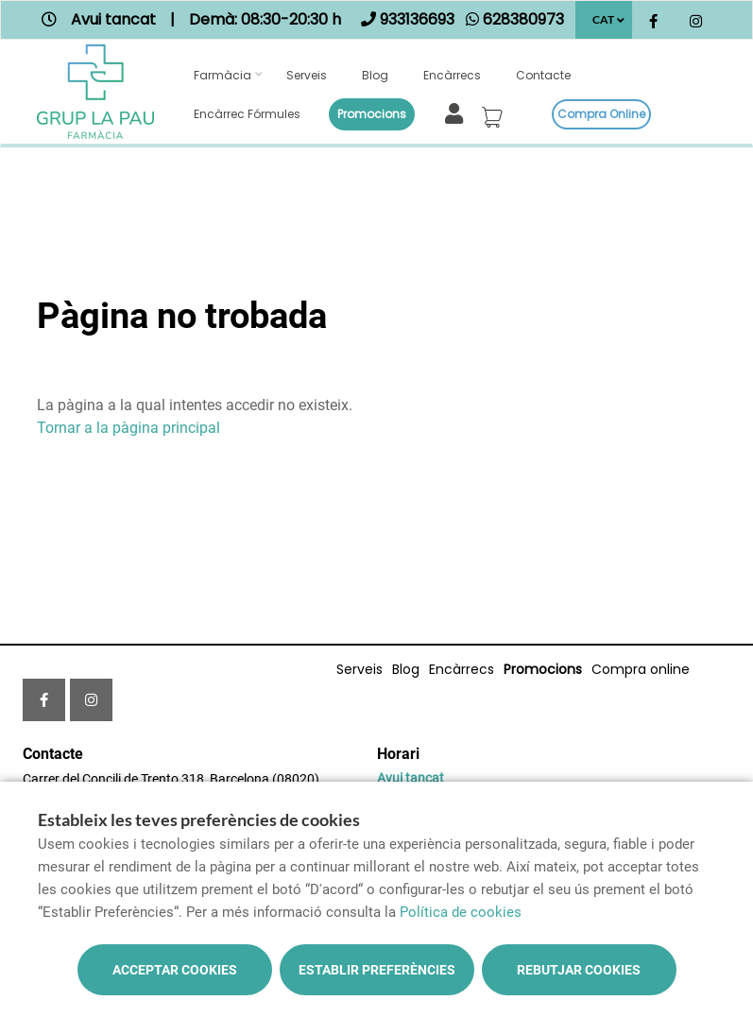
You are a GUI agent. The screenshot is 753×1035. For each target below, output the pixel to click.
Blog (375, 75)
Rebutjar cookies (579, 969)
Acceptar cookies (174, 969)
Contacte (543, 75)
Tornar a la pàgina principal (128, 428)
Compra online (601, 114)
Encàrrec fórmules (247, 114)
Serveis (306, 75)
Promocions (371, 114)
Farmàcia (222, 75)
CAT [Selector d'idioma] (603, 19)
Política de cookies (461, 912)
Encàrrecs (452, 75)
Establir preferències (377, 969)
